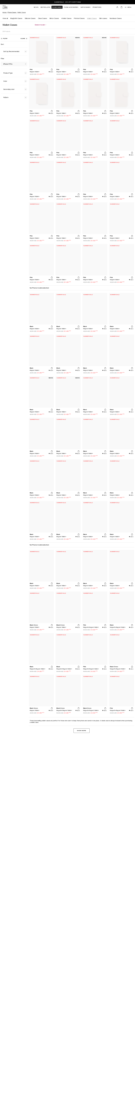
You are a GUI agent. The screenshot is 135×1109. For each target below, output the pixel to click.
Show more (67, 870)
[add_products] (31, 78)
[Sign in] (117, 7)
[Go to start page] (5, 7)
